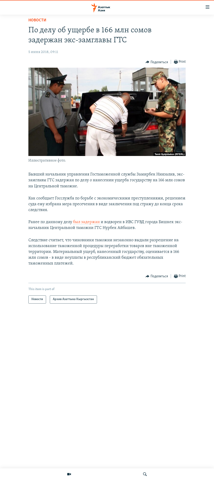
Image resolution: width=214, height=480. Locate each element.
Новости (37, 20)
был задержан (87, 222)
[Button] (157, 62)
